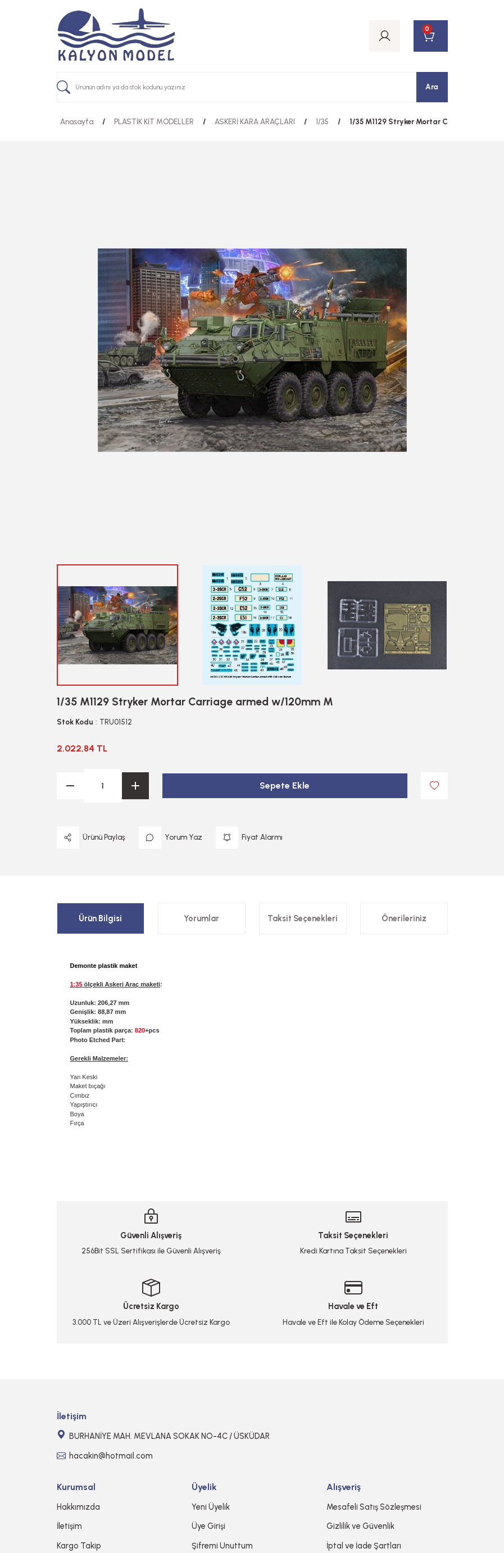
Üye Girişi (208, 1526)
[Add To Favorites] (434, 785)
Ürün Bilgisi (100, 918)
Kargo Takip (79, 1546)
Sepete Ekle (285, 785)
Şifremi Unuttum (222, 1546)
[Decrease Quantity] (70, 785)
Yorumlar (201, 918)
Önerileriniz (404, 918)
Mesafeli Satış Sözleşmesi (373, 1507)
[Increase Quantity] (135, 785)
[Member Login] (385, 36)
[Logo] (116, 36)
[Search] (252, 87)
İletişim (69, 1526)
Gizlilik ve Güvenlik (360, 1526)
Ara (431, 86)
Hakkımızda (78, 1507)
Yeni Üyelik (211, 1507)
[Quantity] (103, 786)
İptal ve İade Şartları (363, 1546)
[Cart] (430, 36)
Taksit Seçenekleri (302, 918)
